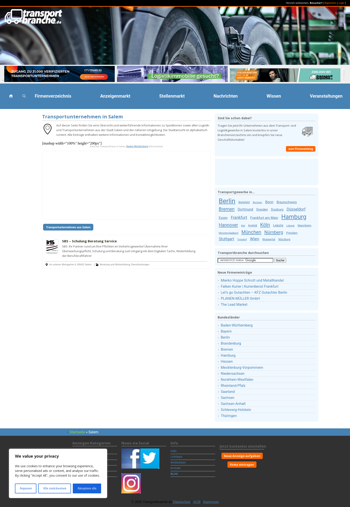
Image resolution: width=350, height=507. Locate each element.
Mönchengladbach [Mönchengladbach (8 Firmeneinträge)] (228, 233)
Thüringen (229, 416)
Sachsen (227, 398)
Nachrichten (226, 96)
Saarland (228, 392)
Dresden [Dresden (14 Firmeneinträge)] (262, 209)
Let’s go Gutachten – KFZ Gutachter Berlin (254, 292)
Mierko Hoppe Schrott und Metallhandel (252, 280)
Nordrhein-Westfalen (237, 379)
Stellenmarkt (172, 96)
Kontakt (176, 468)
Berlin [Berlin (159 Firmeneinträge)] (227, 201)
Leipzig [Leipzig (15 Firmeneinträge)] (278, 225)
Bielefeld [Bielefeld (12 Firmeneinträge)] (244, 202)
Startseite (77, 432)
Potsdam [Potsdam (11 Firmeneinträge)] (292, 233)
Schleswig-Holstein (236, 410)
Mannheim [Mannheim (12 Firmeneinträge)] (304, 225)
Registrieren (330, 3)
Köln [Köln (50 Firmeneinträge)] (265, 225)
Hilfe (174, 451)
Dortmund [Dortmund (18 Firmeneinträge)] (245, 209)
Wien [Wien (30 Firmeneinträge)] (254, 239)
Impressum (211, 502)
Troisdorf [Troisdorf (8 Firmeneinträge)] (242, 239)
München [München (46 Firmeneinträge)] (251, 232)
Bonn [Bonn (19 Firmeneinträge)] (269, 202)
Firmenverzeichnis (53, 96)
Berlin (225, 337)
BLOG (174, 474)
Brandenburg (231, 343)
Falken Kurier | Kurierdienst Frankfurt (249, 286)
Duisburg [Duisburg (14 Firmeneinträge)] (277, 209)
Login (341, 3)
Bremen (227, 349)
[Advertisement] (20, 180)
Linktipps (176, 456)
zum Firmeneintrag (300, 149)
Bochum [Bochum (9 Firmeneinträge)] (257, 202)
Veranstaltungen (326, 96)
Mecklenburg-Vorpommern (242, 367)
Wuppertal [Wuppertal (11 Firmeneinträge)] (268, 239)
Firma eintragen (242, 465)
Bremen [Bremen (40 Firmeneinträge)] (227, 209)
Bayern (226, 331)
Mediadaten (178, 462)
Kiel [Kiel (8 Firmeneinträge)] (243, 225)
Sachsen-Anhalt (233, 404)
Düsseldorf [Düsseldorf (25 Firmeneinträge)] (296, 209)
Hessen (227, 361)
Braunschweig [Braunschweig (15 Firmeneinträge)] (287, 202)
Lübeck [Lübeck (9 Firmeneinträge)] (290, 225)
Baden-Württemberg (137, 146)
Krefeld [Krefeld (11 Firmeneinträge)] (252, 225)
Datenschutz (182, 502)
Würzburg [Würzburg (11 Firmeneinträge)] (284, 239)
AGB (196, 502)
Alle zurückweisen (54, 488)
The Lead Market (234, 304)
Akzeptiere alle (86, 488)
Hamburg (228, 355)
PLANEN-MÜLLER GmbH (240, 298)
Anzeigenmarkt (115, 96)
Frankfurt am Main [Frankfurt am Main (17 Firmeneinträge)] (264, 218)
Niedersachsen (232, 373)
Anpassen (26, 488)
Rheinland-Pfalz (233, 385)
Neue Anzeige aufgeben (242, 456)
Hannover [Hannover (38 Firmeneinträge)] (228, 225)
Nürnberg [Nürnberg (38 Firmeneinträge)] (273, 232)
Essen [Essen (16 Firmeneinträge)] (223, 218)
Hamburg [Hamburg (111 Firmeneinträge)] (293, 216)
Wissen (274, 96)
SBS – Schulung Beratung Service (89, 241)
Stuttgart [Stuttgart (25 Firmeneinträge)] (226, 239)
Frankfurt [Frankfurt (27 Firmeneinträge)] (239, 217)
